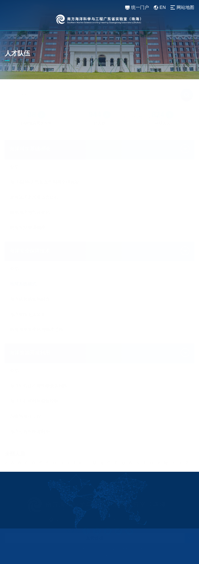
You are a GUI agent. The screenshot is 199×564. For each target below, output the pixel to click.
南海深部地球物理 (27, 212)
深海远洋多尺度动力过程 (34, 182)
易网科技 (109, 556)
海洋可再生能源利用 (30, 428)
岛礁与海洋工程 (25, 413)
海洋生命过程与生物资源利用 (38, 383)
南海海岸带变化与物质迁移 (36, 314)
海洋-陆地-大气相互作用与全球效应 (44, 167)
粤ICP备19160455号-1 (159, 549)
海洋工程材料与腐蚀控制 (34, 398)
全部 (14, 152)
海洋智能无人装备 (27, 299)
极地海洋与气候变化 (30, 197)
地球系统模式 (23, 269)
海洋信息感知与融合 (30, 284)
